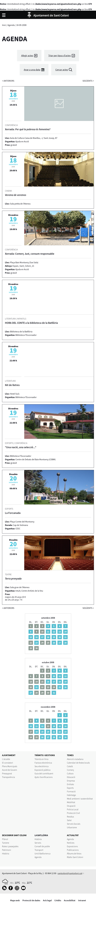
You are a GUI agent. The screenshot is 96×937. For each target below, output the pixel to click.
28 (65, 642)
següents (88, 80)
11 (48, 631)
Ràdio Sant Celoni (75, 857)
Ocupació (71, 805)
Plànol (5, 839)
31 (54, 692)
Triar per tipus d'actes (59, 55)
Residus (70, 816)
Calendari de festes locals (78, 762)
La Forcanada (13, 513)
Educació (71, 777)
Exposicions (72, 846)
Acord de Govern (9, 769)
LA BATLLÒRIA (41, 835)
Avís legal (47, 900)
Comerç (70, 769)
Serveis (38, 842)
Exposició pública (42, 769)
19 (54, 637)
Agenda (11, 25)
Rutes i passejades (10, 846)
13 (60, 631)
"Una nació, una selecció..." (20, 447)
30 (65, 737)
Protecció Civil (73, 813)
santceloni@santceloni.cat (70, 873)
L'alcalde (6, 759)
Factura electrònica (43, 762)
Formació (71, 791)
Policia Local (72, 809)
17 (42, 637)
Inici (4, 25)
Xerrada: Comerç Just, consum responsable (29, 253)
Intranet (82, 900)
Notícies (70, 842)
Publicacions (73, 850)
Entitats (70, 784)
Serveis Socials (73, 823)
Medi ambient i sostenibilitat (80, 798)
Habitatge (71, 795)
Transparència (8, 777)
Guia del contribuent (44, 773)
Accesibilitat (69, 900)
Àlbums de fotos (74, 853)
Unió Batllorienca (42, 853)
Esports (70, 787)
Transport (39, 850)
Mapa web (15, 900)
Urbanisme (72, 827)
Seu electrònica (41, 766)
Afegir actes (27, 55)
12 (54, 631)
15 (31, 637)
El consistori (7, 762)
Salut (69, 820)
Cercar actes (61, 69)
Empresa (71, 780)
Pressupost (7, 773)
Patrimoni (6, 850)
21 (65, 637)
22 (60, 731)
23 (36, 642)
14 (65, 631)
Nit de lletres (12, 385)
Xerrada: (27, 129)
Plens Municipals (9, 766)
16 (36, 637)
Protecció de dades (31, 900)
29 (60, 737)
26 (54, 642)
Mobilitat (71, 802)
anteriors (8, 80)
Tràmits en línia (41, 759)
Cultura (70, 773)
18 (48, 637)
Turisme (5, 842)
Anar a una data (32, 69)
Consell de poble (42, 846)
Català (70, 766)
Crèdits (57, 900)
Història (5, 853)
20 (60, 637)
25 (60, 687)
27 (60, 642)
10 (54, 676)
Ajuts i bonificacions (43, 777)
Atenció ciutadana (75, 759)
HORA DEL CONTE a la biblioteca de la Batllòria (31, 322)
